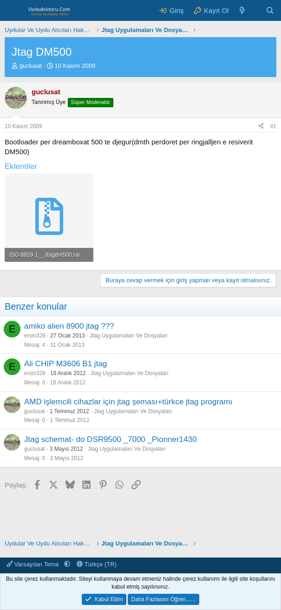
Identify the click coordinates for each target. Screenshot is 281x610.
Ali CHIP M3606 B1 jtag (65, 363)
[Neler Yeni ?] (242, 10)
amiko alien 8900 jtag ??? (69, 326)
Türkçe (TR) (97, 564)
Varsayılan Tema (33, 564)
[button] (67, 564)
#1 (273, 126)
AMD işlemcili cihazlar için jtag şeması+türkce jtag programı (128, 401)
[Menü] (13, 10)
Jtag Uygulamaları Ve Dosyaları (129, 335)
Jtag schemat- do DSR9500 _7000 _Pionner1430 (110, 439)
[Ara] (270, 10)
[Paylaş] (261, 126)
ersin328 (35, 335)
